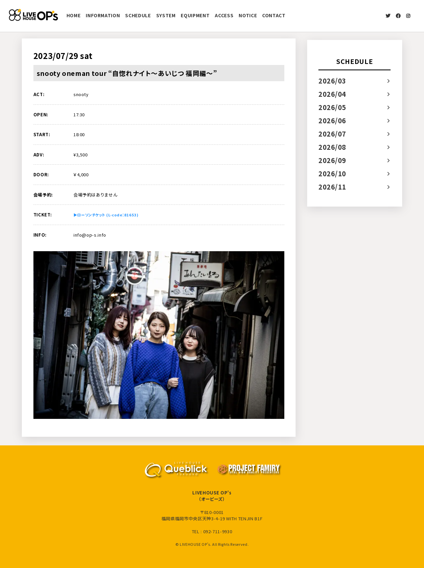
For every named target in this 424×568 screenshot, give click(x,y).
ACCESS (224, 15)
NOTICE (248, 15)
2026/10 (332, 173)
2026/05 (332, 107)
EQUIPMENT (195, 15)
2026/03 (332, 80)
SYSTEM (166, 15)
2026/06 (332, 120)
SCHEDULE (138, 15)
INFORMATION (103, 15)
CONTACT (274, 15)
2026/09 (332, 160)
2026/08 (332, 147)
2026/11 (332, 187)
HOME (74, 15)
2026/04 (332, 94)
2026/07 (332, 134)
